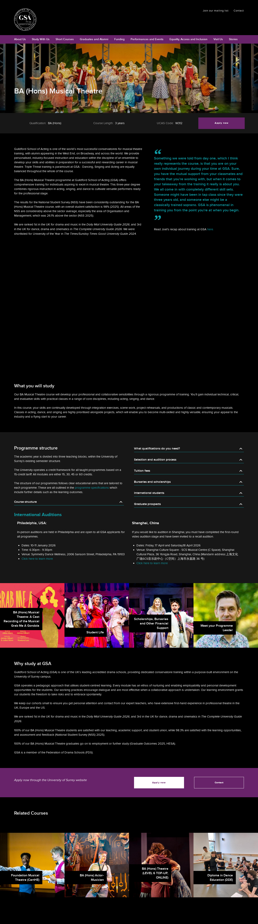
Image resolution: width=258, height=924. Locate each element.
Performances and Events (147, 39)
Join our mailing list (216, 10)
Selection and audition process (155, 460)
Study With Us (41, 39)
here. (210, 229)
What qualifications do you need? (157, 448)
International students (149, 493)
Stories (233, 39)
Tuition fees (142, 471)
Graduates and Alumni (94, 39)
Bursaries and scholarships (152, 482)
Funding (119, 39)
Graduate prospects (147, 504)
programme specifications (92, 487)
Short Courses (65, 39)
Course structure (25, 502)
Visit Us (218, 39)
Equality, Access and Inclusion (188, 39)
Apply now (221, 123)
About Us (20, 39)
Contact (239, 10)
